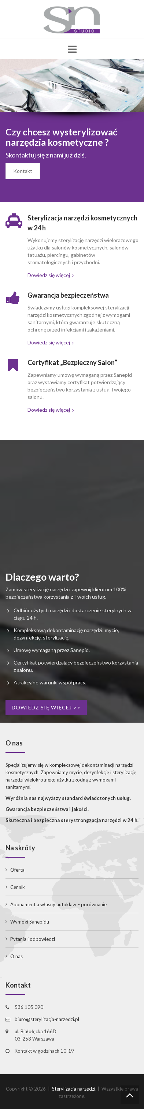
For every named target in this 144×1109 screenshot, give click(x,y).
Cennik (17, 887)
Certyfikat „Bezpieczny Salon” (72, 362)
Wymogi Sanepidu (29, 922)
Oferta (17, 870)
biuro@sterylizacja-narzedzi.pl (47, 1019)
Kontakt (22, 171)
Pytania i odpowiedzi (32, 939)
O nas (16, 956)
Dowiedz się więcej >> (46, 707)
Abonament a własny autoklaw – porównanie (58, 904)
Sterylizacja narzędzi (73, 1089)
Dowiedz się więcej (50, 275)
